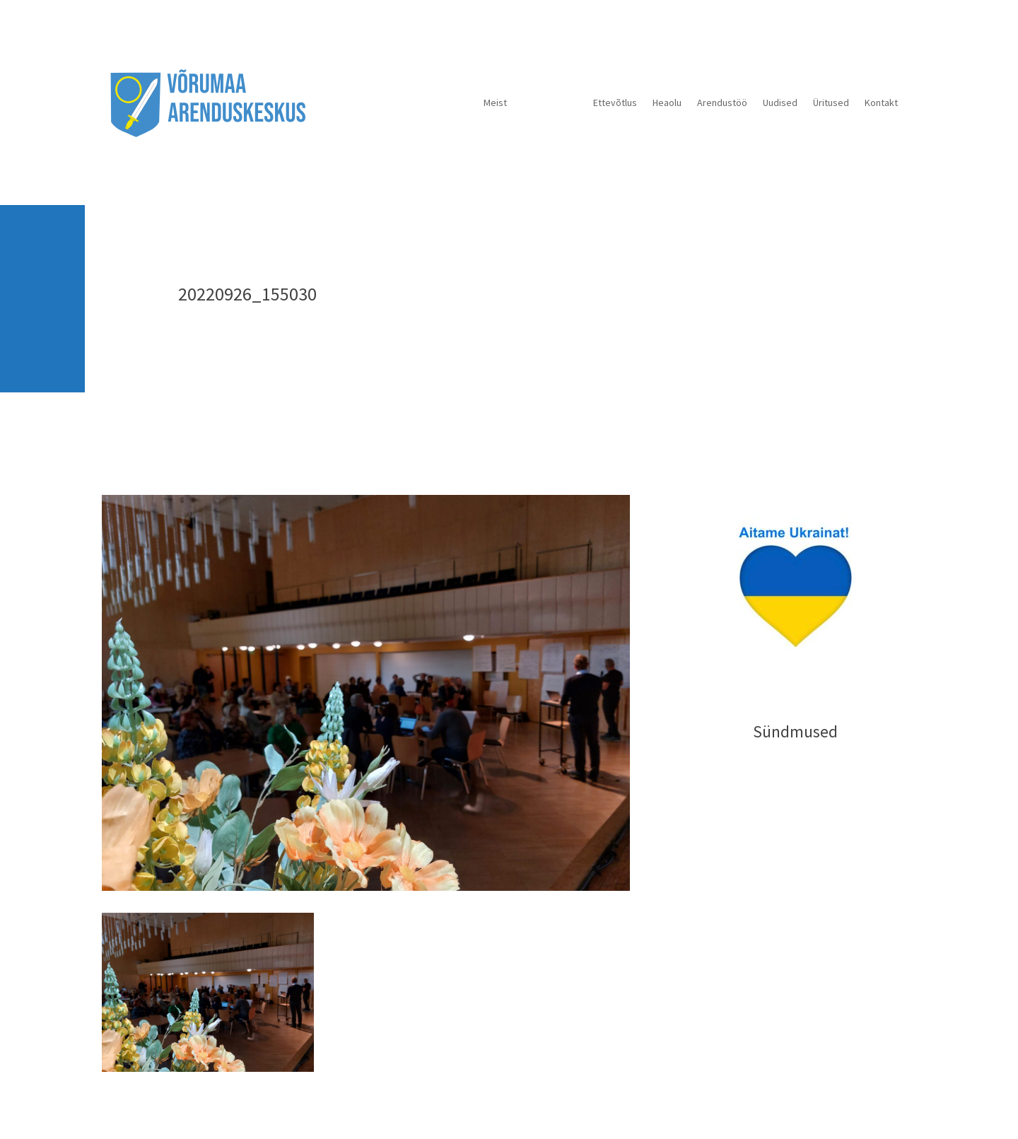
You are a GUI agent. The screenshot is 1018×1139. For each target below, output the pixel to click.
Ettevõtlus (615, 102)
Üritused (831, 102)
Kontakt (881, 102)
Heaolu (667, 102)
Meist (495, 102)
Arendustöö (722, 102)
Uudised (780, 102)
